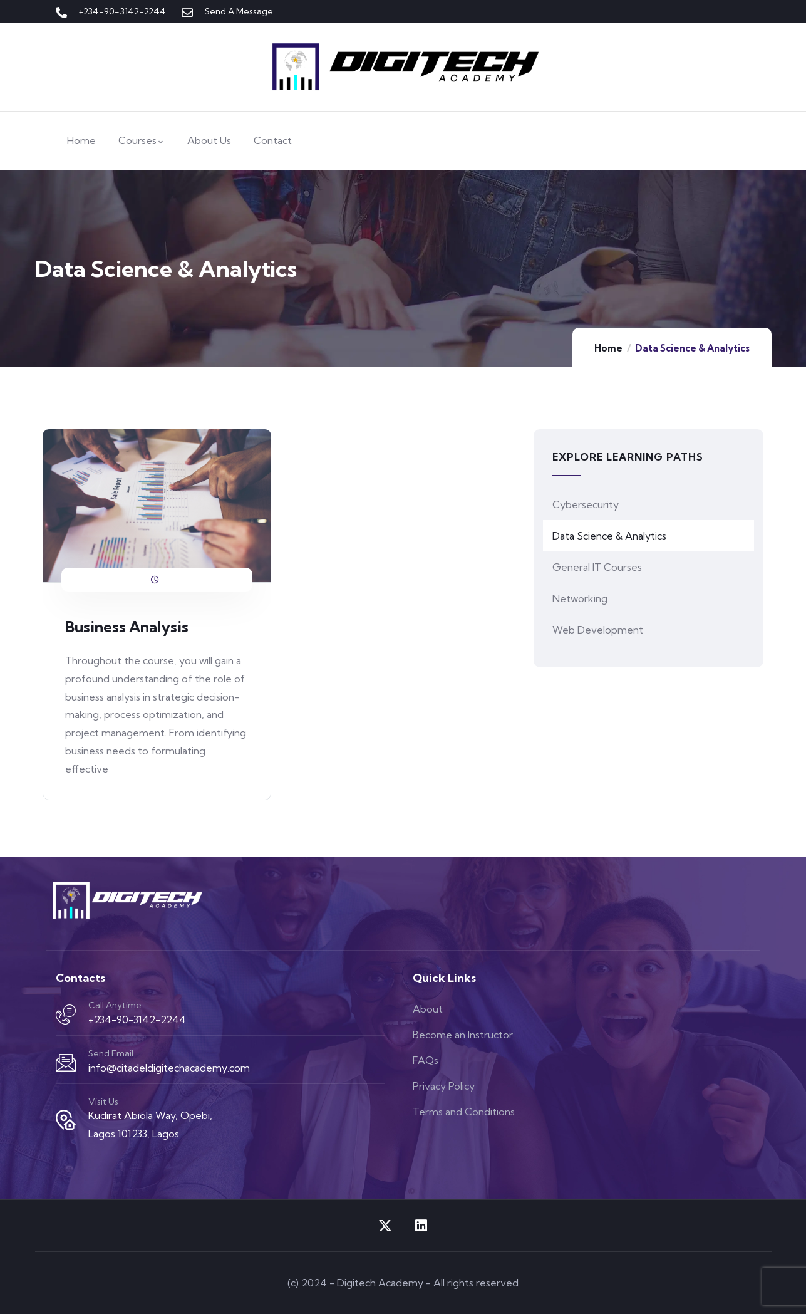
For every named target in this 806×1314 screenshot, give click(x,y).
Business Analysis (127, 626)
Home (608, 348)
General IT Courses (597, 567)
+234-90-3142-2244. (138, 1019)
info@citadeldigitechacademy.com (169, 1067)
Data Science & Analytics (609, 535)
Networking (579, 598)
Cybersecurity (585, 504)
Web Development (597, 629)
